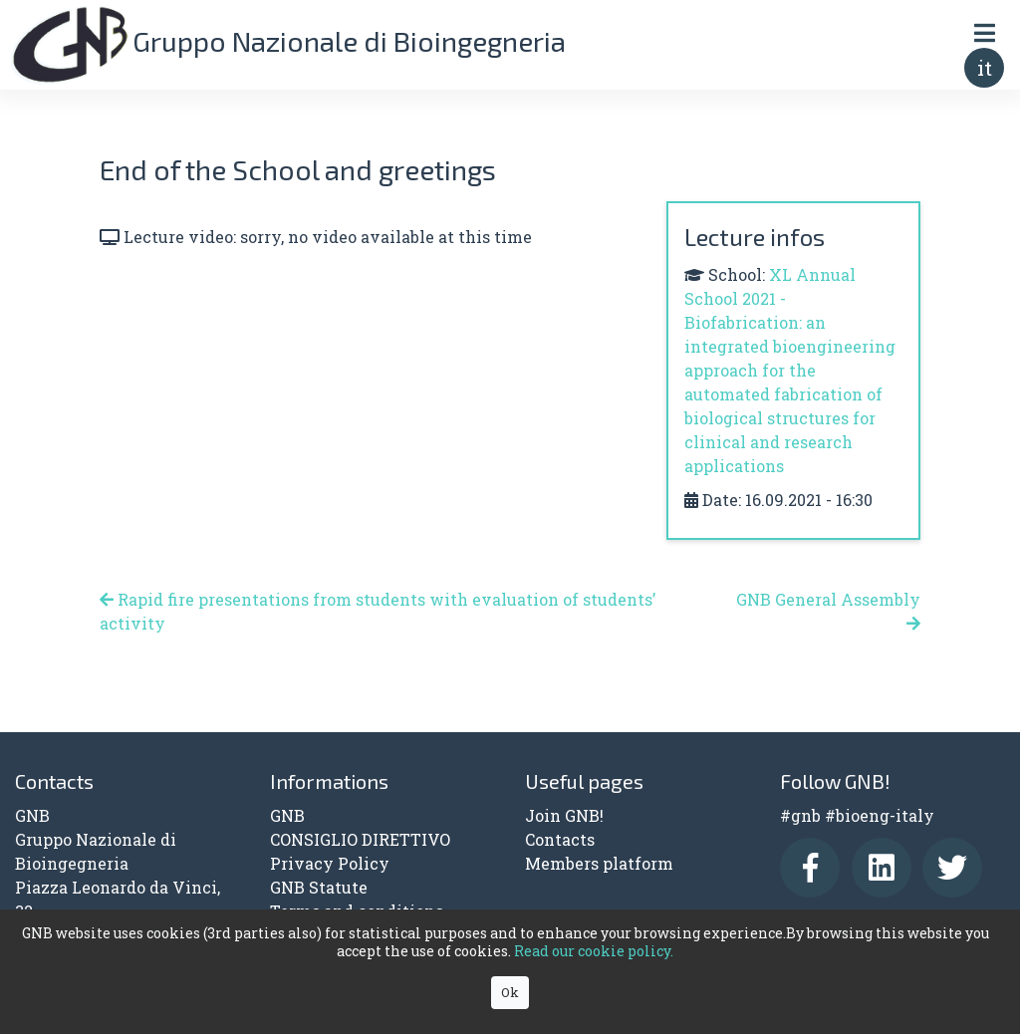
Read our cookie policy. (593, 950)
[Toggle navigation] (984, 32)
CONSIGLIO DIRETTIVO (360, 839)
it (984, 68)
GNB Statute (319, 887)
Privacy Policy (329, 863)
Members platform (599, 863)
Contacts (560, 839)
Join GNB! (564, 815)
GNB (287, 815)
